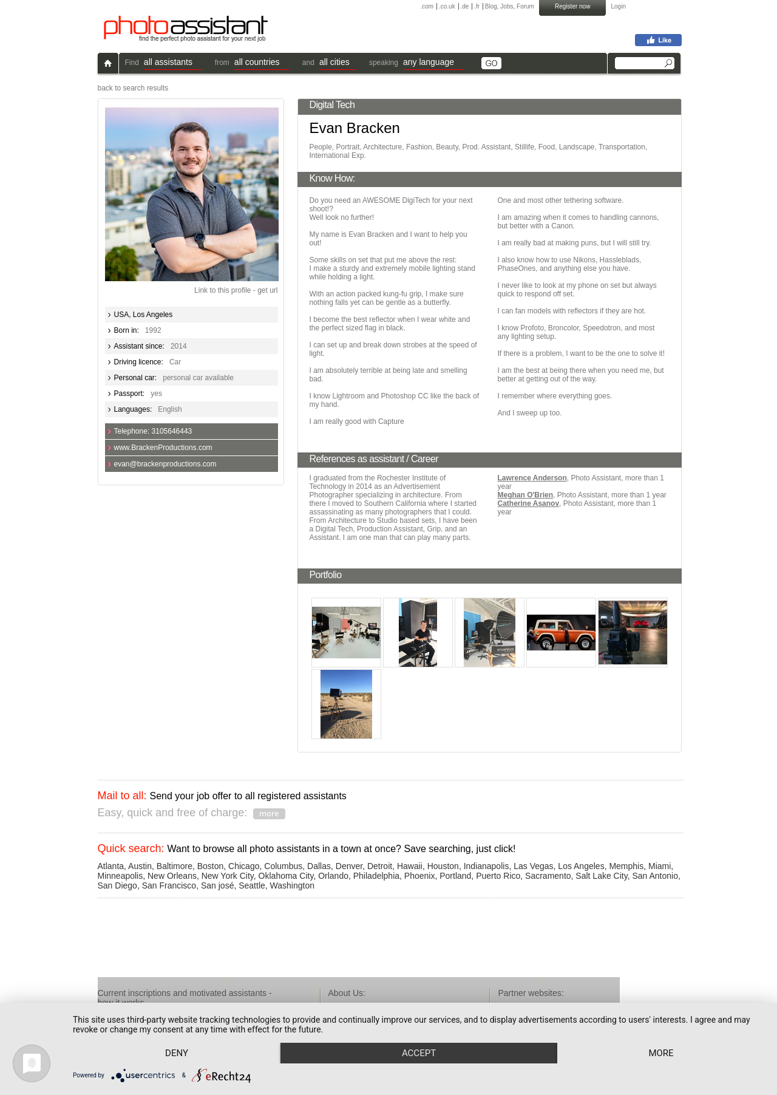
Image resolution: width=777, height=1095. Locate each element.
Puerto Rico (498, 876)
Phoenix (419, 876)
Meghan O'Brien (526, 495)
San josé (217, 885)
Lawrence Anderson (532, 478)
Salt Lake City (601, 876)
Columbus (283, 866)
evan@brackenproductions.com (165, 464)
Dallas (319, 866)
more (660, 1053)
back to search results (133, 88)
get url (267, 290)
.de (464, 6)
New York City (228, 876)
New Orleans (172, 876)
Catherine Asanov (529, 503)
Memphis (626, 866)
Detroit (379, 866)
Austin (140, 866)
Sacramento (548, 876)
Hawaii (409, 866)
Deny (176, 1053)
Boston (210, 866)
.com (427, 6)
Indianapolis (486, 866)
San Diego (117, 885)
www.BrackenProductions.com (163, 447)
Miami (659, 866)
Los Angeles (581, 866)
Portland (455, 876)
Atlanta (111, 866)
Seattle (252, 885)
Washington (292, 885)
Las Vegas (533, 866)
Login (618, 6)
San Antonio (655, 876)
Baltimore (174, 866)
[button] (173, 63)
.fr (477, 6)
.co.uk (447, 6)
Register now (572, 6)
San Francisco (169, 885)
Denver (349, 866)
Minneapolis (120, 876)
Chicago (243, 866)
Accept (419, 1053)
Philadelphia (376, 876)
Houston (443, 866)
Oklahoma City (286, 876)
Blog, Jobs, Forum (509, 6)
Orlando (333, 876)
